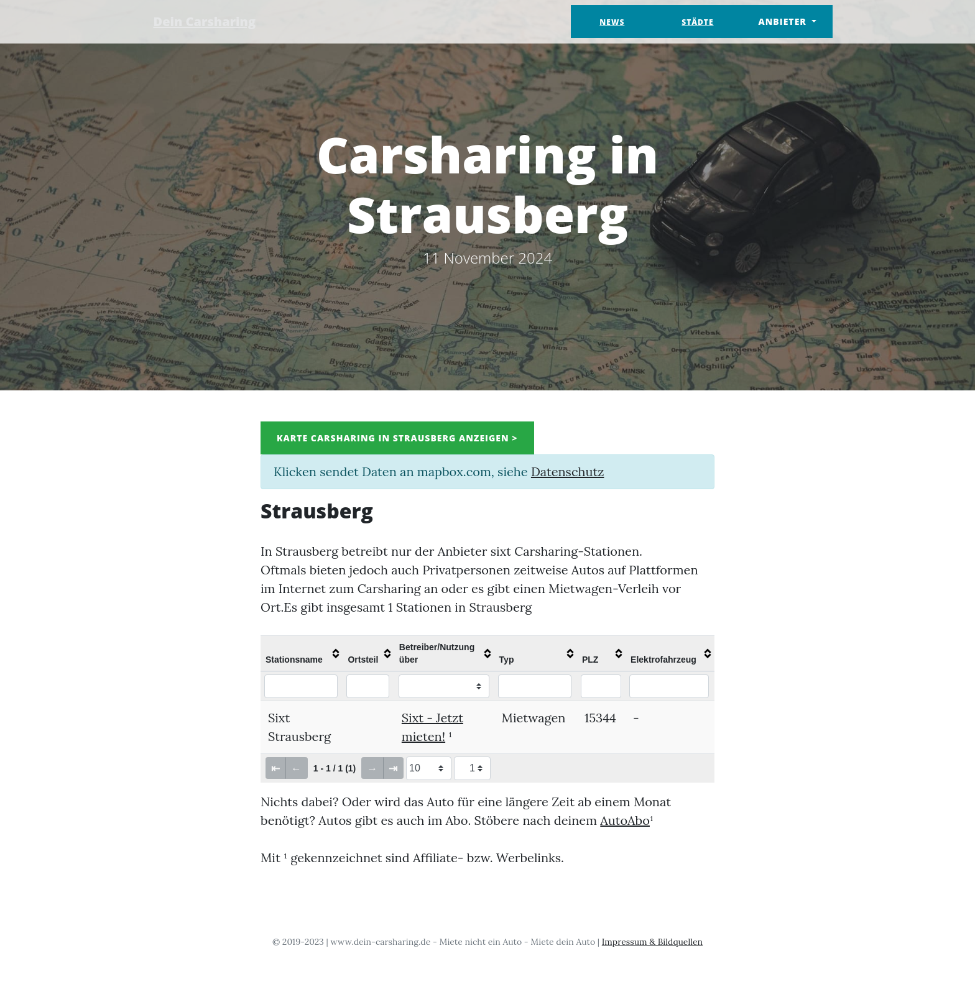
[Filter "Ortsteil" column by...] (367, 686)
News (611, 22)
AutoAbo (625, 820)
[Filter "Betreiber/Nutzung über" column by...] (444, 686)
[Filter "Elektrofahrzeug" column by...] (669, 686)
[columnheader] (302, 653)
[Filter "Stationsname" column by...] (301, 686)
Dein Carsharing (206, 21)
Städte (697, 22)
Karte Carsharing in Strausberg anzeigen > (397, 438)
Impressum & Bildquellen (652, 941)
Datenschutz (567, 471)
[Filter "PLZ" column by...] (601, 686)
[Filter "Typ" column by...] (535, 686)
